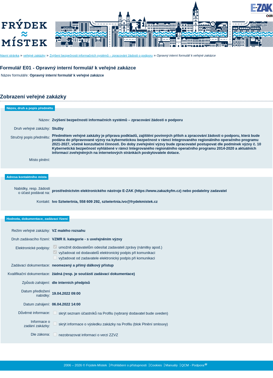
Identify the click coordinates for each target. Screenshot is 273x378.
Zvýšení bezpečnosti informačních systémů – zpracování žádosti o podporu (101, 55)
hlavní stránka (9, 55)
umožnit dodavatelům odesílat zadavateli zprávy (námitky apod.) (107, 247)
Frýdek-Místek (24, 24)
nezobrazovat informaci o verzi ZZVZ (85, 335)
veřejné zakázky (34, 55)
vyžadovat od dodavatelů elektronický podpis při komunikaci (104, 253)
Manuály (172, 365)
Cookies (156, 365)
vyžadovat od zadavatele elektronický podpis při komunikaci (104, 258)
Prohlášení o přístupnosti (128, 365)
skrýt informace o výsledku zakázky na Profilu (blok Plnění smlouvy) (110, 324)
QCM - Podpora (192, 365)
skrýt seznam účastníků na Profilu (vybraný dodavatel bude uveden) (110, 313)
